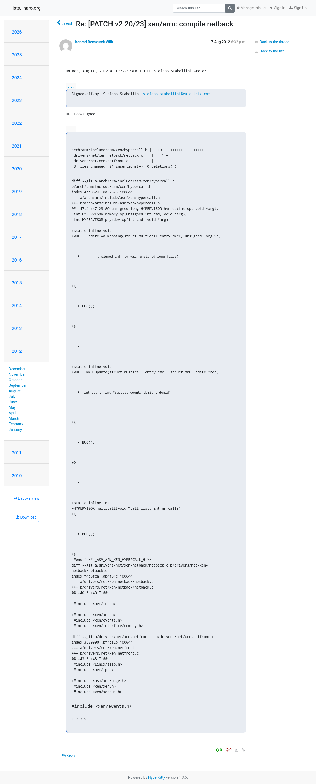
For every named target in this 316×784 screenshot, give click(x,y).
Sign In (277, 8)
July (12, 396)
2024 (17, 77)
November (17, 374)
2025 (17, 54)
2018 (17, 214)
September (18, 385)
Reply (68, 755)
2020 (17, 168)
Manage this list (251, 8)
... (71, 86)
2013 (17, 328)
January (15, 429)
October (15, 380)
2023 (17, 100)
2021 (17, 146)
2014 (17, 305)
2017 (17, 237)
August (15, 391)
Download (26, 517)
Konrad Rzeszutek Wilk (94, 42)
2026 (17, 32)
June (13, 402)
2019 (17, 191)
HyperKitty (156, 777)
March (14, 418)
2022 (17, 123)
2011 (17, 452)
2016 (17, 260)
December (17, 369)
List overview (26, 498)
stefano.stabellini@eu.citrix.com (176, 93)
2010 (17, 475)
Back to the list (269, 51)
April (13, 413)
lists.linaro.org (26, 8)
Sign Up (298, 8)
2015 (17, 282)
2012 (17, 351)
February (16, 424)
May (12, 407)
